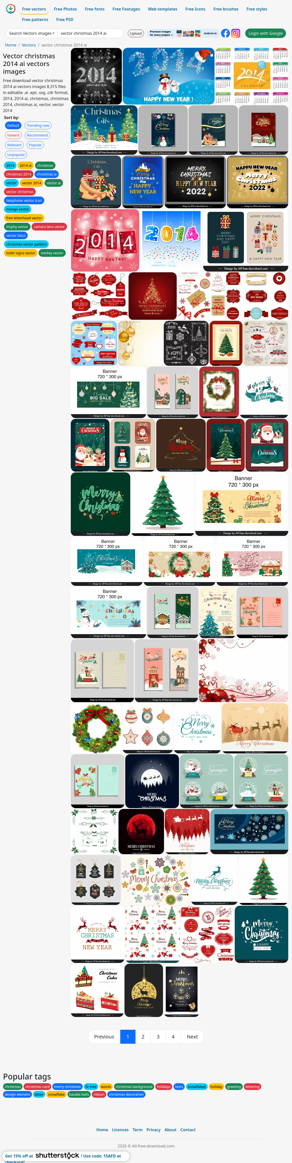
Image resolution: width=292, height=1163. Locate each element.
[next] (192, 1037)
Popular (35, 145)
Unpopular (16, 154)
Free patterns (35, 19)
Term (137, 1129)
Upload (136, 33)
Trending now (38, 125)
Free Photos (65, 9)
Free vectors (34, 9)
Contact (188, 1129)
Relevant (14, 145)
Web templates (162, 9)
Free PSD (64, 19)
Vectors (29, 45)
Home (10, 45)
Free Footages (126, 9)
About (170, 1129)
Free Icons (195, 9)
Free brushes (225, 9)
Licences (120, 1129)
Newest (13, 135)
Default (13, 125)
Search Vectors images (30, 33)
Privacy (153, 1129)
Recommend (37, 135)
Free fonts (95, 9)
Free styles (256, 9)
